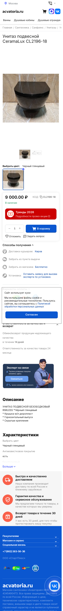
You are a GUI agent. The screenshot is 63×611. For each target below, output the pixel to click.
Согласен (31, 314)
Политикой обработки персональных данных (27, 305)
